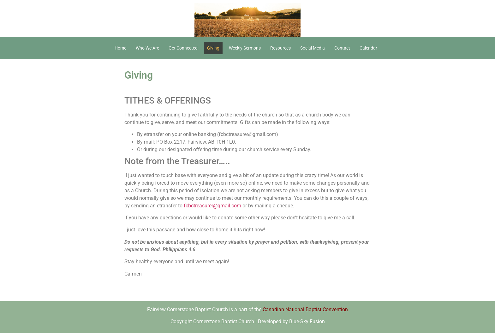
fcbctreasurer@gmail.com (212, 206)
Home (120, 48)
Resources (280, 48)
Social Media (312, 48)
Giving (213, 48)
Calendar (368, 48)
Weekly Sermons (245, 48)
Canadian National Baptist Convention (305, 309)
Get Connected (183, 48)
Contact (342, 48)
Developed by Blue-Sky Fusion (291, 321)
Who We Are (147, 48)
